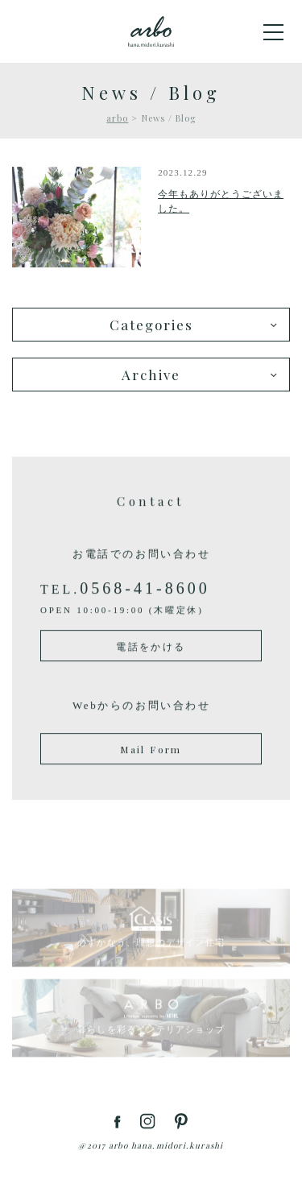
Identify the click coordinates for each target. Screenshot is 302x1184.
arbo (117, 118)
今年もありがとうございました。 (220, 201)
